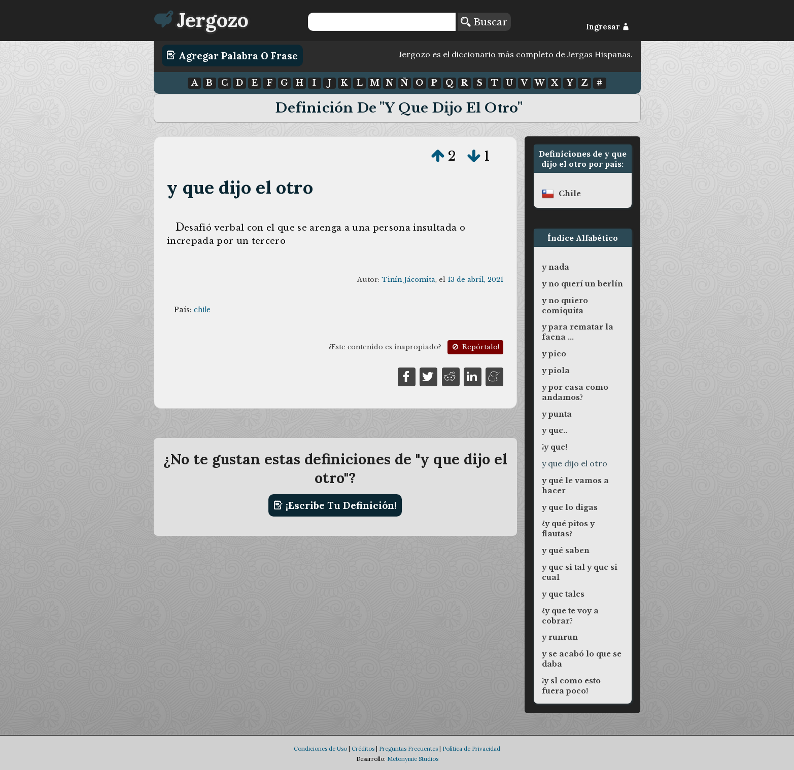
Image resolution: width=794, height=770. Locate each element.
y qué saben (566, 550)
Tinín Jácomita (408, 279)
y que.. (554, 430)
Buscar (484, 22)
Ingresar (607, 26)
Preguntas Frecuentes (408, 748)
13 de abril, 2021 (475, 279)
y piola (556, 370)
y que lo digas (570, 507)
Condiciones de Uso (320, 748)
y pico (554, 353)
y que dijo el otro (240, 187)
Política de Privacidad (471, 748)
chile (202, 309)
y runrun (560, 637)
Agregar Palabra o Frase (232, 55)
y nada (555, 267)
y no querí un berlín (582, 283)
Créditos (363, 748)
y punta (557, 414)
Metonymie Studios (412, 758)
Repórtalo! (475, 347)
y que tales (563, 594)
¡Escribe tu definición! (335, 505)
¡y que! (554, 447)
